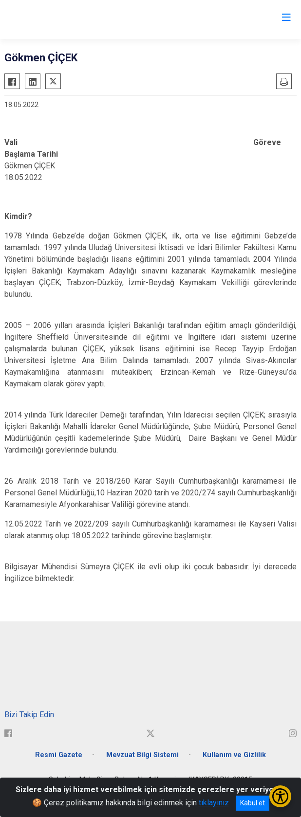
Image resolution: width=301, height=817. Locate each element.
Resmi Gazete (58, 755)
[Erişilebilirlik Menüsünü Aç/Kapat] (280, 796)
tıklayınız (214, 802)
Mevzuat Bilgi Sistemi (142, 755)
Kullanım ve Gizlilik (234, 755)
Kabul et (252, 803)
